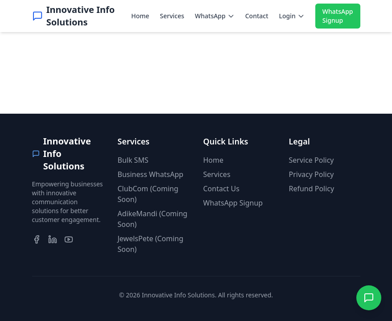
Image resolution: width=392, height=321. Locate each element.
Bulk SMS (133, 160)
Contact (256, 16)
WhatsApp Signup (337, 16)
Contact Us (221, 188)
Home (140, 16)
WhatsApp (215, 16)
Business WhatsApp (151, 174)
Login (292, 16)
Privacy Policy (311, 174)
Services (172, 16)
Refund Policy (311, 188)
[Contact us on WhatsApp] (368, 297)
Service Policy (311, 160)
